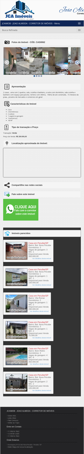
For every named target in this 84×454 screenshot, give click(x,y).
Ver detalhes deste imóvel (41, 258)
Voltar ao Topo (13, 423)
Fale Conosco (13, 420)
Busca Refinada (9, 30)
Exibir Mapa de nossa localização (20, 447)
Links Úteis (12, 418)
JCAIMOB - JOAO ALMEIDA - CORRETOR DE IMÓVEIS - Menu (31, 23)
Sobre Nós (12, 416)
